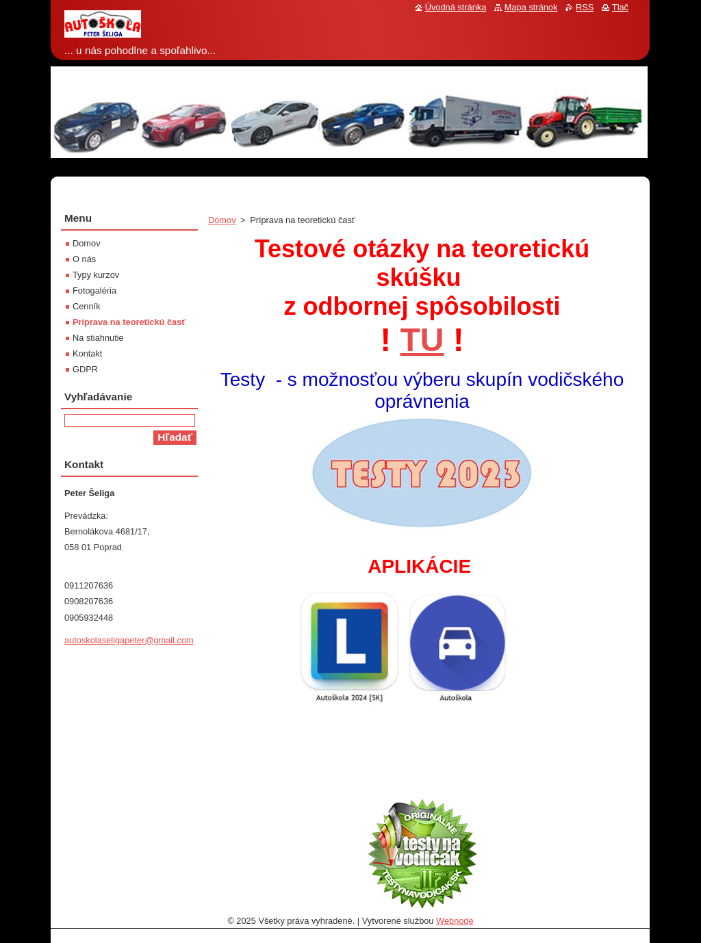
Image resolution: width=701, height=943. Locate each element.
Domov (222, 220)
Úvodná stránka (456, 7)
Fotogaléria (94, 290)
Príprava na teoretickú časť (129, 322)
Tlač (620, 7)
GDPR (85, 369)
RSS (585, 7)
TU (422, 340)
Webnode (455, 921)
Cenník (87, 306)
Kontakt (87, 353)
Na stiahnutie (98, 338)
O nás (84, 259)
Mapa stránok (531, 7)
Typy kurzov (96, 275)
